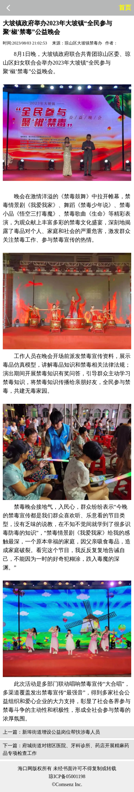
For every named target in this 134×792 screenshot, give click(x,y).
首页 (125, 7)
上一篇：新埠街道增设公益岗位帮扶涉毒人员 (51, 732)
